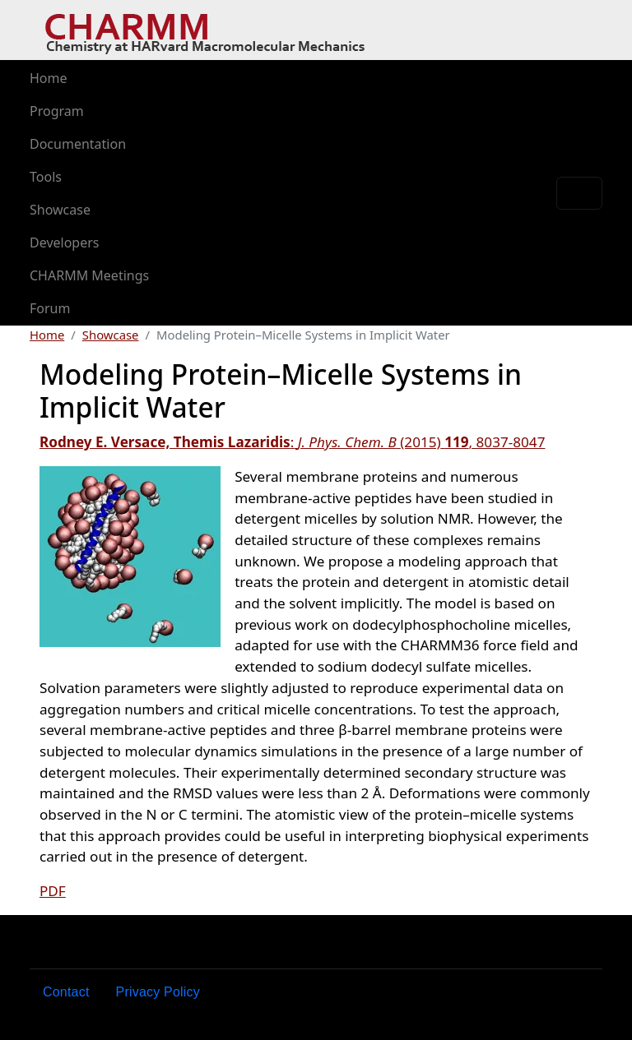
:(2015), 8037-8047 (292, 441)
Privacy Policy (158, 992)
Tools (46, 177)
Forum (50, 308)
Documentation (78, 144)
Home (48, 78)
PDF (53, 890)
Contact (66, 992)
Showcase (60, 210)
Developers (64, 242)
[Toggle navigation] (579, 193)
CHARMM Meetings (89, 275)
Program (57, 111)
